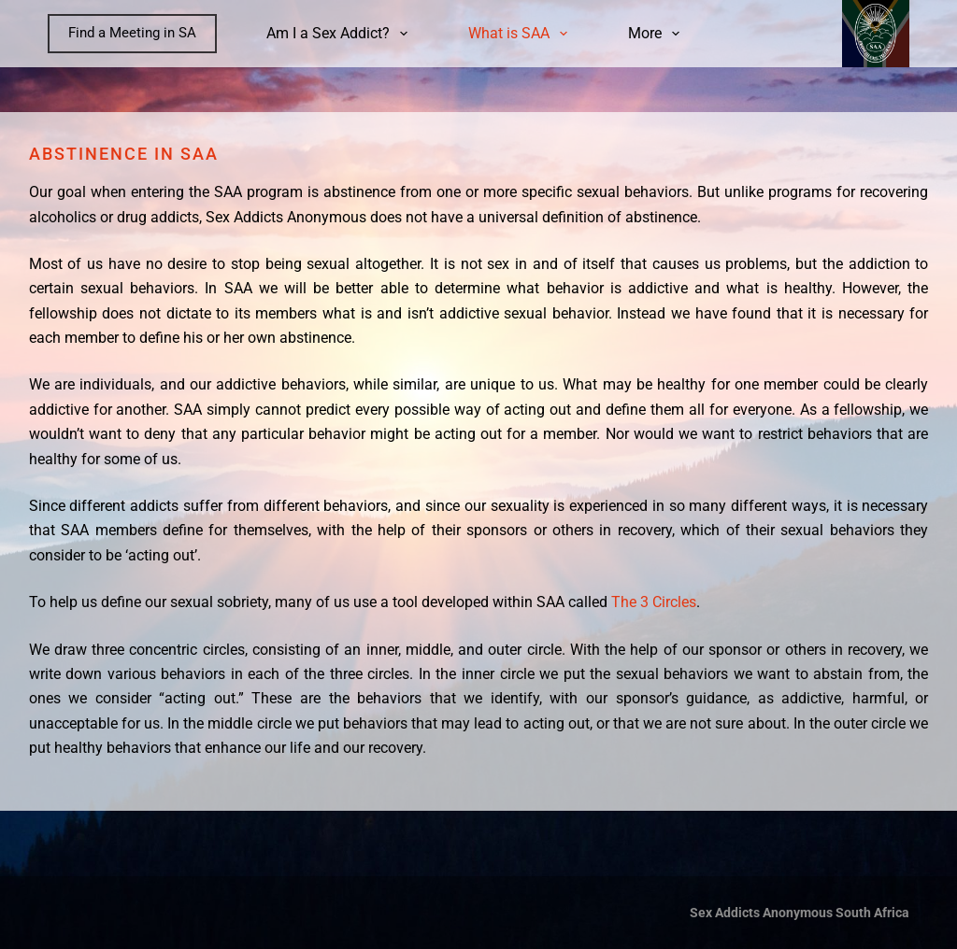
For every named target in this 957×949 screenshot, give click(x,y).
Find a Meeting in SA (132, 32)
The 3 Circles (653, 602)
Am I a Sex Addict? (340, 33)
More (657, 33)
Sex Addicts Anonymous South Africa (799, 912)
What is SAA (521, 33)
